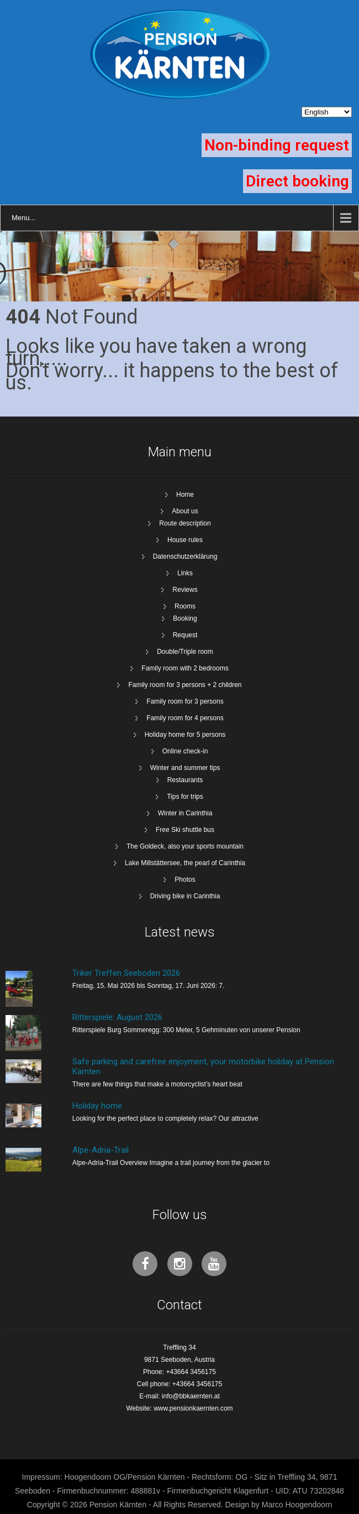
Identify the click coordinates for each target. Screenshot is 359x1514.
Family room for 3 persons (184, 701)
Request (185, 635)
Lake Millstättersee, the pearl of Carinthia (185, 863)
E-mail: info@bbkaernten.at (179, 1396)
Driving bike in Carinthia (185, 896)
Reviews (184, 590)
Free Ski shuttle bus (185, 830)
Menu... (23, 218)
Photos (185, 879)
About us (185, 511)
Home (185, 494)
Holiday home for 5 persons (185, 734)
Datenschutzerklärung (185, 556)
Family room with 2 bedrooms (184, 668)
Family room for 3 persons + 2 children (184, 685)
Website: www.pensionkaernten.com (179, 1408)
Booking (185, 618)
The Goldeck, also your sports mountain (185, 846)
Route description (184, 523)
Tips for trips (185, 796)
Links (185, 573)
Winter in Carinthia (185, 813)
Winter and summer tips (185, 768)
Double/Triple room (185, 651)
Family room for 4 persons (184, 718)
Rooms (185, 606)
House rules (185, 540)
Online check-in (185, 751)
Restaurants (185, 780)
